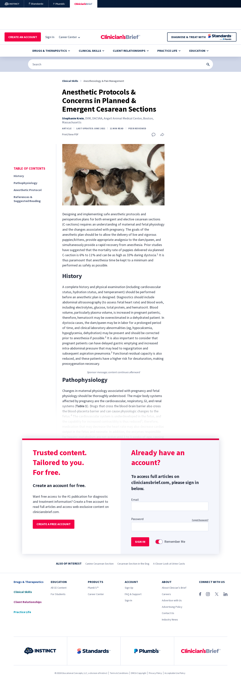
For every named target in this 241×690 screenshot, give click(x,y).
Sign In (128, 600)
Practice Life (169, 50)
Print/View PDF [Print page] (70, 134)
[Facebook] (200, 594)
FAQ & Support (133, 594)
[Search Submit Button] (208, 64)
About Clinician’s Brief (174, 587)
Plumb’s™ (93, 587)
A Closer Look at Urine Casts (169, 563)
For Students (58, 594)
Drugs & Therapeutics (51, 50)
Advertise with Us (172, 600)
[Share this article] (162, 135)
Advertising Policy (172, 607)
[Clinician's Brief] (83, 4)
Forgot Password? (200, 519)
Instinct (103, 673)
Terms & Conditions (119, 673)
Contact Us (168, 613)
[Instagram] (208, 594)
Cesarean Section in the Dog (133, 563)
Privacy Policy (155, 673)
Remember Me (174, 541)
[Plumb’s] (59, 4)
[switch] (159, 541)
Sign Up (129, 587)
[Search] (120, 64)
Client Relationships (131, 50)
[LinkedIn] (225, 594)
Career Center (96, 594)
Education (199, 50)
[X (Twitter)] (216, 594)
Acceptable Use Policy (175, 673)
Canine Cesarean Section (99, 563)
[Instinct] (12, 4)
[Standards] (36, 4)
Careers (166, 594)
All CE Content (58, 587)
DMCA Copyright (138, 673)
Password (137, 519)
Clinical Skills (91, 50)
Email (135, 499)
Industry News (170, 619)
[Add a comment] (153, 134)
